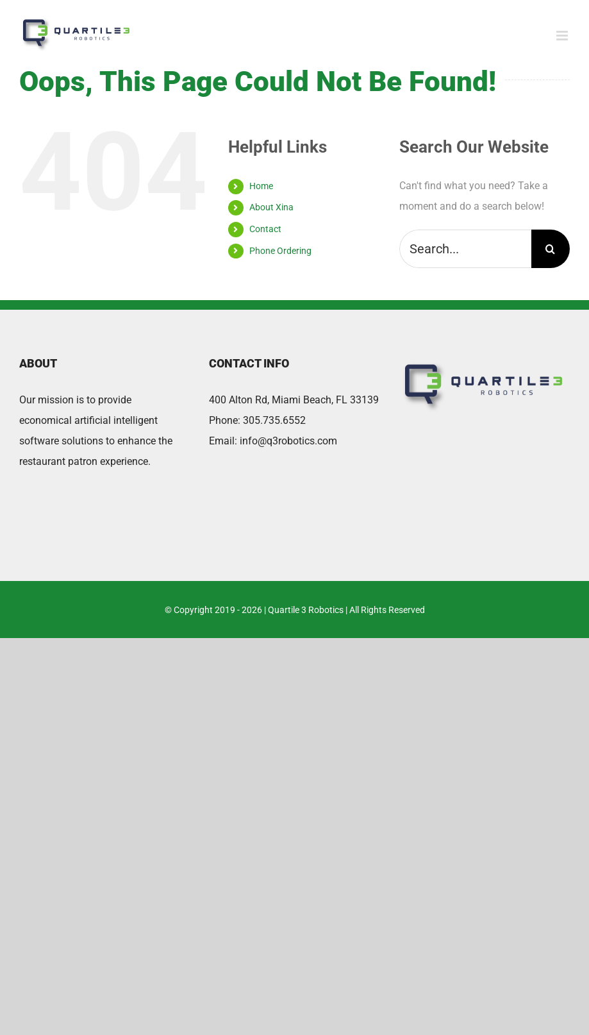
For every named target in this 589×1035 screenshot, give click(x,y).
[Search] (550, 249)
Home (261, 186)
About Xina (271, 207)
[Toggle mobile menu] (563, 35)
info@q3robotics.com (288, 441)
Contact (265, 229)
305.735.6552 (274, 420)
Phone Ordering (280, 251)
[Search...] (465, 249)
